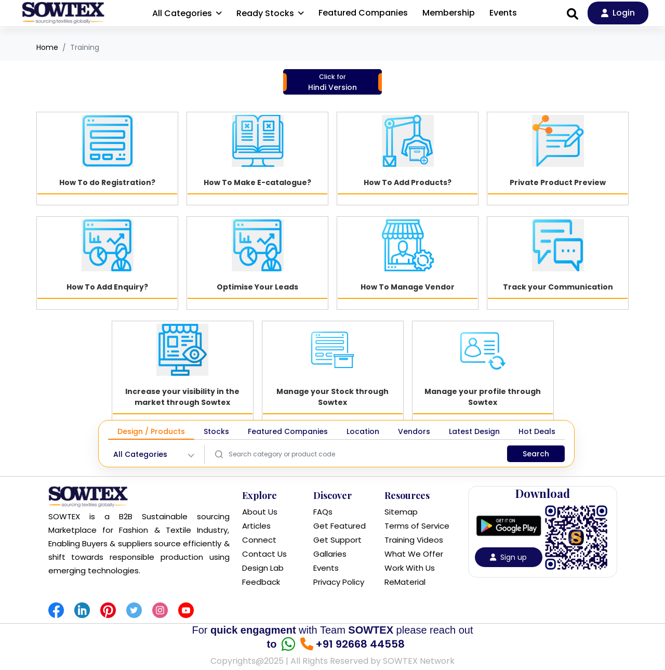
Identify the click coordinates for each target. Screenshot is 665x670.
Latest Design (474, 431)
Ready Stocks (270, 13)
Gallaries (330, 553)
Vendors (414, 431)
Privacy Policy (338, 581)
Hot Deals (536, 431)
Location (363, 431)
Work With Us (409, 567)
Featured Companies (363, 13)
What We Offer (413, 553)
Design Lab (263, 567)
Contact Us (264, 553)
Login (618, 13)
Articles (256, 525)
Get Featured (339, 525)
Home (47, 47)
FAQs (322, 511)
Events (503, 13)
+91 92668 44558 (356, 644)
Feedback (261, 581)
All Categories (187, 13)
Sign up (508, 557)
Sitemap (401, 511)
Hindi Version (332, 82)
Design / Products (151, 431)
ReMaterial (404, 581)
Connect (259, 539)
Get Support (337, 539)
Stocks (216, 431)
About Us (259, 511)
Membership (448, 13)
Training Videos (413, 539)
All (140, 455)
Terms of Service (416, 525)
